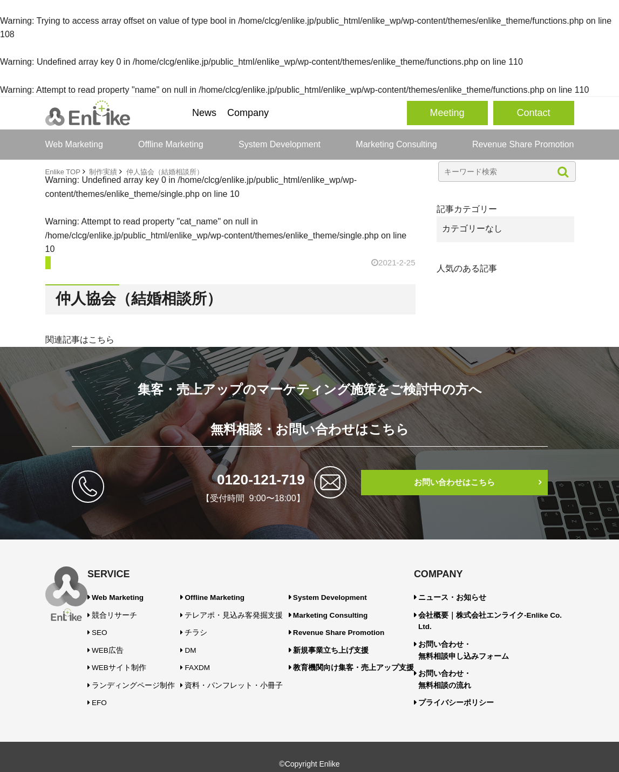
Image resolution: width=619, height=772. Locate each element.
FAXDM (215, 658)
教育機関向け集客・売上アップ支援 (375, 658)
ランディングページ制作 (133, 674)
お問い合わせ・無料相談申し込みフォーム (475, 633)
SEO (104, 628)
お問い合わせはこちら (454, 482)
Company (248, 112)
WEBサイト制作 (121, 658)
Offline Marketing (170, 144)
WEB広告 (111, 643)
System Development (280, 144)
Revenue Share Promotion (523, 144)
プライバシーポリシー (468, 680)
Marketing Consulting (396, 144)
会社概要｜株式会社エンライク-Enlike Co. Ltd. (505, 612)
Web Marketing (74, 144)
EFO (104, 690)
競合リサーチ (117, 612)
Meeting (447, 112)
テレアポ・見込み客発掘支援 (246, 612)
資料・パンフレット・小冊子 (246, 674)
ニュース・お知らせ (465, 596)
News (204, 112)
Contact (533, 112)
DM (209, 643)
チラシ (213, 628)
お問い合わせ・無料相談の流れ (458, 659)
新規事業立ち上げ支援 (355, 643)
